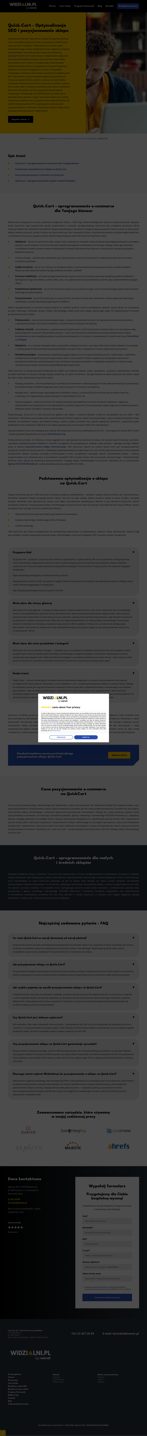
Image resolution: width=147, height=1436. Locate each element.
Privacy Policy (87, 723)
